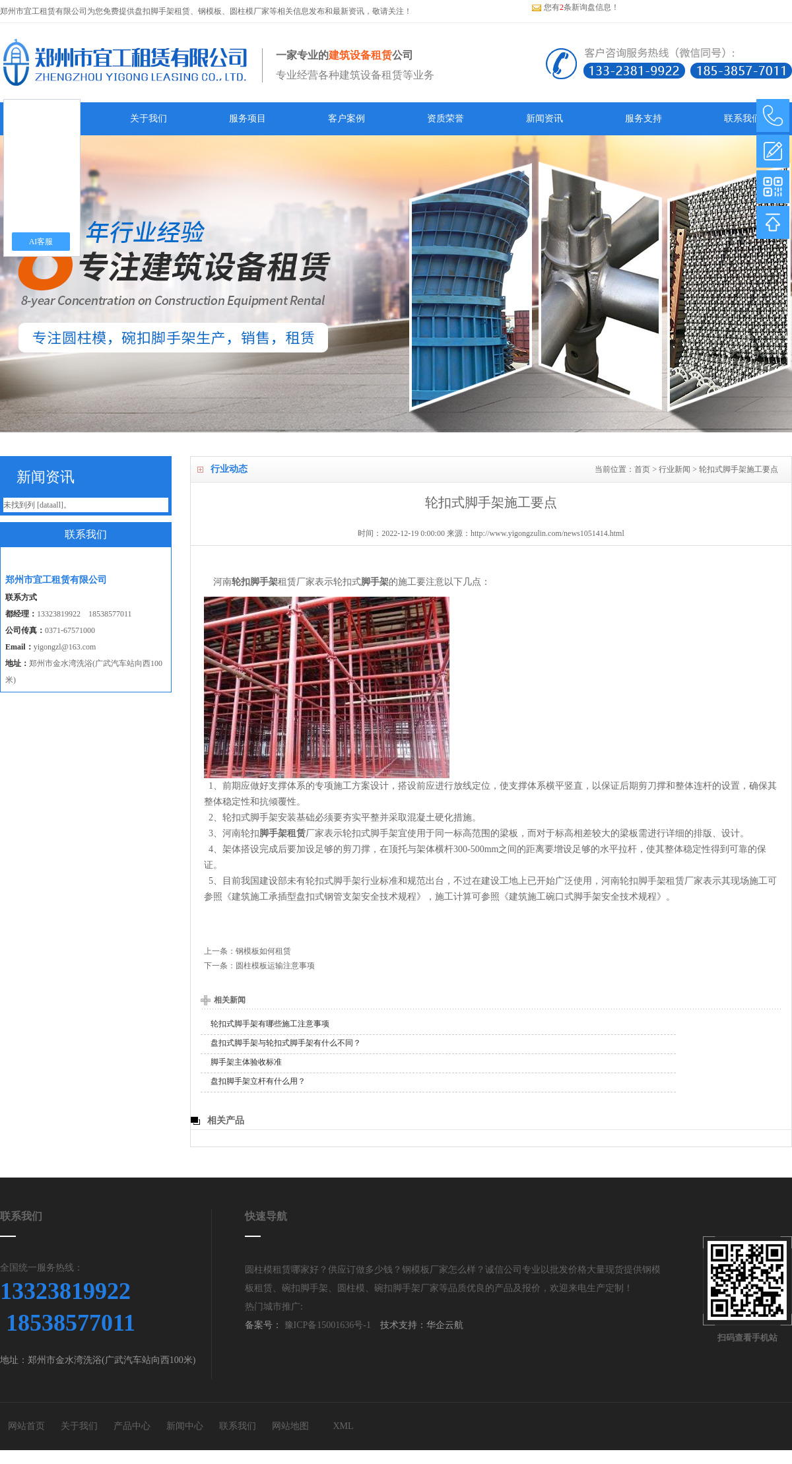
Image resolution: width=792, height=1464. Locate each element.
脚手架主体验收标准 (246, 1062)
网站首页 (26, 1426)
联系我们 (742, 118)
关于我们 (148, 118)
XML (343, 1426)
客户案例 (346, 118)
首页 (642, 469)
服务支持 (643, 118)
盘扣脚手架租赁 (162, 11)
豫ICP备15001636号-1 (326, 1325)
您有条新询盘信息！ (575, 7)
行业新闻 (674, 469)
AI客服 (41, 241)
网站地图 (290, 1426)
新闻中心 (184, 1426)
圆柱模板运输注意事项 (275, 965)
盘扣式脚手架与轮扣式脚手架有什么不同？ (286, 1043)
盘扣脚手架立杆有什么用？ (258, 1081)
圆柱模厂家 (249, 11)
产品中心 (132, 1426)
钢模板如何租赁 (263, 951)
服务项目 (247, 118)
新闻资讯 (544, 118)
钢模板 (210, 11)
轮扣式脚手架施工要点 (738, 469)
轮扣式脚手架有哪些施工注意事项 (270, 1023)
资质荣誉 (445, 118)
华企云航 (444, 1325)
